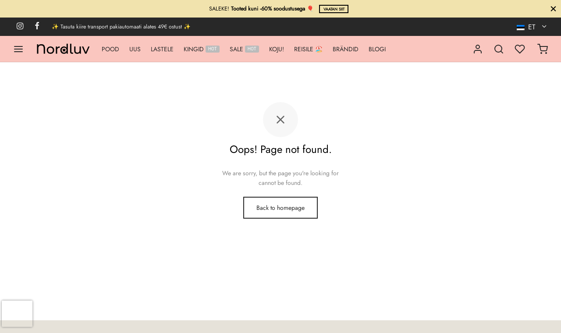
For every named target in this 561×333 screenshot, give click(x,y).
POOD (110, 49)
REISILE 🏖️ (308, 49)
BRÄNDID (346, 49)
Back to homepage (280, 207)
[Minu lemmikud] (521, 49)
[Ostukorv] (542, 49)
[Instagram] (20, 27)
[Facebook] (37, 27)
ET (527, 27)
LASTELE (162, 49)
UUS (135, 49)
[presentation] (17, 314)
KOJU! (276, 49)
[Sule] (553, 8)
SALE (244, 49)
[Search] (499, 49)
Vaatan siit (333, 9)
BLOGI (377, 49)
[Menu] (18, 49)
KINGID (202, 49)
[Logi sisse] (477, 49)
